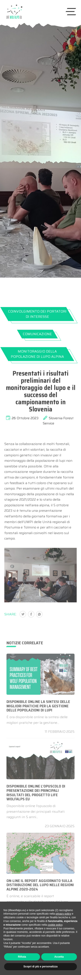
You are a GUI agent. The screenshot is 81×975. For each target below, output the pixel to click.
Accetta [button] (59, 956)
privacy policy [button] (63, 913)
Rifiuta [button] (22, 956)
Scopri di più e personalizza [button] (40, 966)
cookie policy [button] (55, 924)
